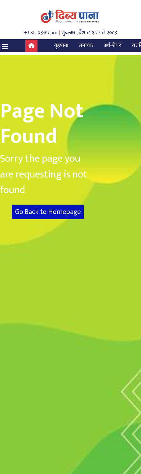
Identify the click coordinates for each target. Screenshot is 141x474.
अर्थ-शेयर (112, 45)
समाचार (85, 45)
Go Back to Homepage (48, 212)
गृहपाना (61, 45)
